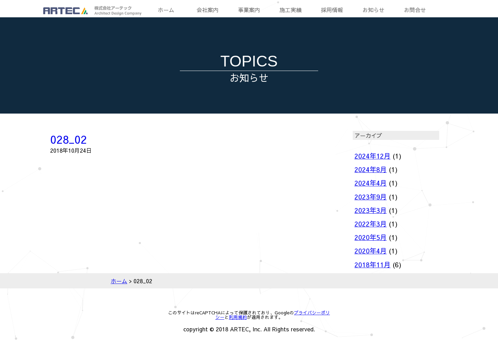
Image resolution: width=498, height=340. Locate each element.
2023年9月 (370, 196)
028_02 (68, 139)
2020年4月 (370, 250)
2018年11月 (372, 264)
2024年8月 (370, 169)
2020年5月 (370, 237)
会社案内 (207, 10)
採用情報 (332, 10)
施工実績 (290, 10)
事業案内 (249, 10)
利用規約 (238, 317)
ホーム (166, 10)
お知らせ (373, 10)
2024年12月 (372, 155)
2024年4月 (370, 182)
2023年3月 (370, 210)
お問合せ (415, 10)
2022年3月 (370, 223)
